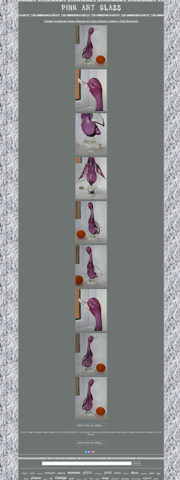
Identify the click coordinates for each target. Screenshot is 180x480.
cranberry (98, 474)
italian (156, 479)
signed (147, 478)
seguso (45, 479)
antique (50, 473)
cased (39, 473)
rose (32, 473)
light (158, 473)
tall (50, 478)
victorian (78, 479)
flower (26, 479)
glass (87, 472)
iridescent (115, 479)
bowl (117, 473)
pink (108, 472)
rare (152, 473)
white (61, 473)
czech (85, 479)
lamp (105, 478)
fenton (36, 478)
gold (71, 478)
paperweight (136, 479)
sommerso (144, 474)
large (24, 473)
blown (126, 473)
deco (134, 472)
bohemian (125, 479)
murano (74, 472)
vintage (61, 477)
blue (91, 478)
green (98, 479)
